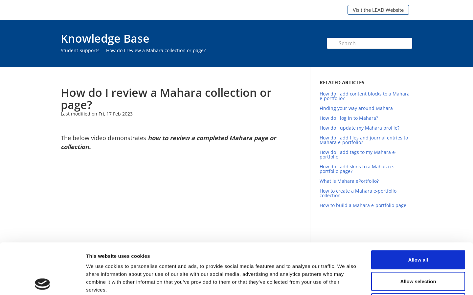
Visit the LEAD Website (378, 10)
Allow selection (418, 230)
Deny (418, 252)
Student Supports (80, 50)
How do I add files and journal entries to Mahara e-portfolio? (364, 140)
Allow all (418, 209)
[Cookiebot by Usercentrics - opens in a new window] (42, 282)
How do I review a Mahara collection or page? (156, 50)
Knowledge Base (105, 38)
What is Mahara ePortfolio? (349, 181)
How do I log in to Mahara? (349, 118)
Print (281, 77)
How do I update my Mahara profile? (359, 128)
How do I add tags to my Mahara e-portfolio (358, 154)
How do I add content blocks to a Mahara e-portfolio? (365, 96)
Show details (344, 282)
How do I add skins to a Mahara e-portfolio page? (357, 168)
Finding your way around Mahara (356, 108)
